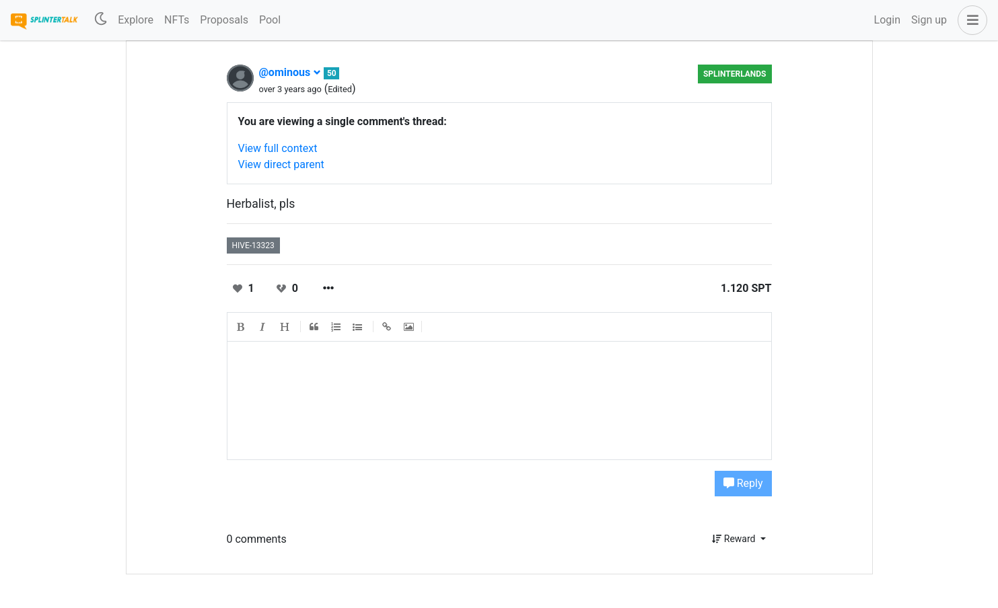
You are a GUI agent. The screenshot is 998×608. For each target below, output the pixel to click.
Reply (743, 483)
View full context (278, 148)
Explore (135, 19)
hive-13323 (253, 245)
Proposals (224, 19)
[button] (969, 20)
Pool (270, 19)
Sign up (929, 19)
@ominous (290, 72)
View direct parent (281, 164)
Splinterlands (735, 74)
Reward (735, 538)
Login (887, 19)
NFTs (176, 19)
